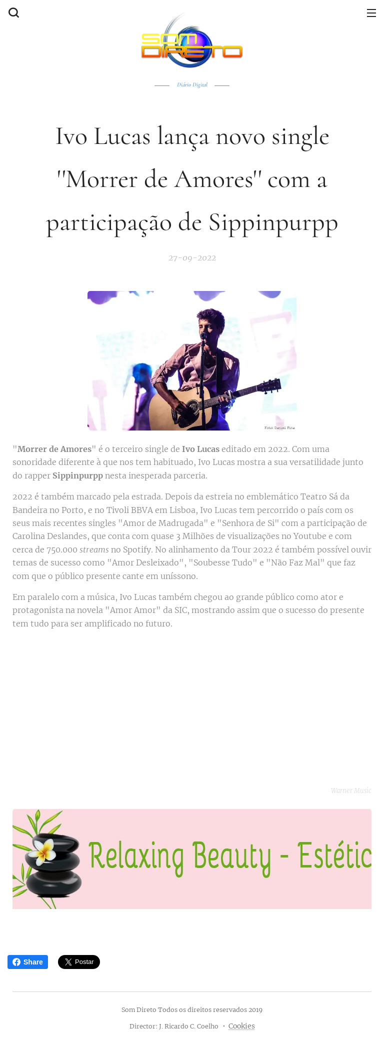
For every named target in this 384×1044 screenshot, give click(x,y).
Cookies (241, 1026)
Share (27, 962)
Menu (371, 13)
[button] (12, 12)
